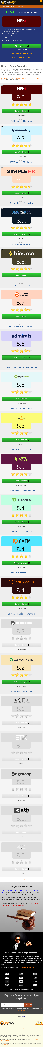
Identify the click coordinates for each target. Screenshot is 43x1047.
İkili (1, 78)
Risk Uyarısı (23, 1028)
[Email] (12, 1005)
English (24, 1016)
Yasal (27, 1028)
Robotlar (18, 78)
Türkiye (3, 6)
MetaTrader (7, 78)
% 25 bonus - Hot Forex (21, 49)
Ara (29, 1028)
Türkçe (13, 6)
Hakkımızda (9, 1028)
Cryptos (38, 78)
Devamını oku (6, 1044)
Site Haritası (33, 1028)
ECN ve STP (31, 78)
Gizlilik (19, 1028)
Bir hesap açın (20, 46)
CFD (13, 78)
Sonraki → (26, 880)
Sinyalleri (24, 78)
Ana (8, 6)
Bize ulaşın (15, 1028)
